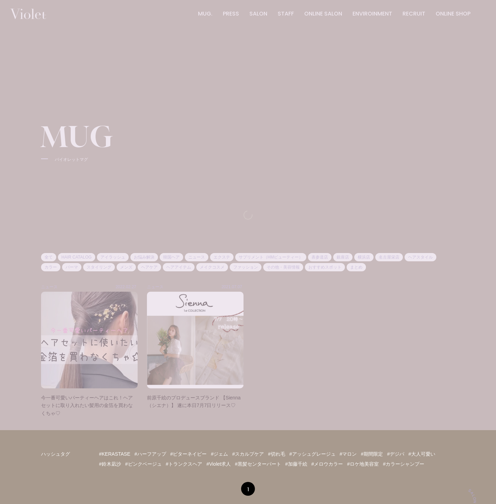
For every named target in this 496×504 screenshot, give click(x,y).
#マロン (348, 454)
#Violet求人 (218, 464)
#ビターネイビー (188, 454)
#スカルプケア (248, 454)
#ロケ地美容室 (363, 464)
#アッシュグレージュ (312, 454)
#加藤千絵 (296, 464)
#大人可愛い (421, 454)
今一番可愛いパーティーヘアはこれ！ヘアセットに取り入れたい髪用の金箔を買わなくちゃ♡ (87, 405)
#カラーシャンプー (403, 464)
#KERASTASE (114, 454)
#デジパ (395, 454)
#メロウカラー (327, 464)
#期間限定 (372, 454)
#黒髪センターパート (258, 464)
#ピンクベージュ (143, 464)
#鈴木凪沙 (110, 464)
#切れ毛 (276, 454)
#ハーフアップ (150, 454)
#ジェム (219, 454)
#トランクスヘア (184, 464)
